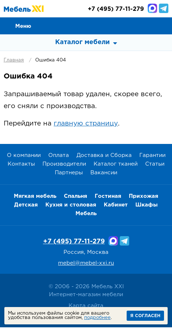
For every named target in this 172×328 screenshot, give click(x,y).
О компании (24, 156)
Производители (64, 165)
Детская (26, 206)
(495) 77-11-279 (116, 10)
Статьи (154, 165)
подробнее (97, 318)
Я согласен (145, 316)
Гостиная (108, 197)
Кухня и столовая (70, 206)
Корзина (163, 26)
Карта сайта (86, 306)
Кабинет (116, 206)
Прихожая (143, 197)
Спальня (75, 197)
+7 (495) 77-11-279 (74, 242)
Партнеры (69, 173)
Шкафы (146, 206)
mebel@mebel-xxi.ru (86, 264)
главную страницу (86, 124)
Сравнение (130, 26)
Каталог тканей (116, 165)
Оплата (58, 156)
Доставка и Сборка (104, 156)
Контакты (21, 165)
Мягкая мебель (35, 197)
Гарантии (152, 156)
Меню (23, 26)
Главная (14, 61)
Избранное (147, 26)
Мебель (86, 214)
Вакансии (103, 173)
